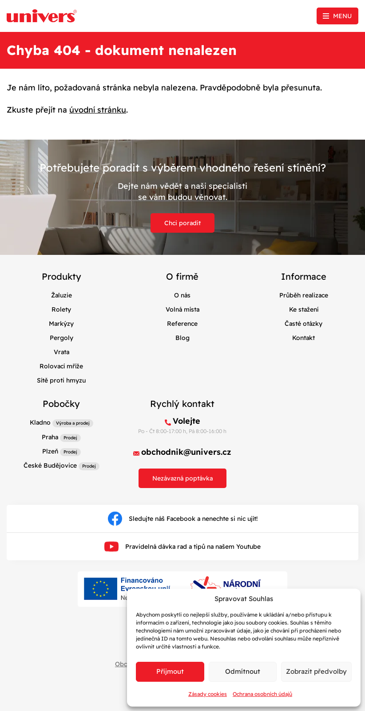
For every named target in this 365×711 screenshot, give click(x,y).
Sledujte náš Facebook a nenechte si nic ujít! (183, 519)
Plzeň (50, 451)
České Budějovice (50, 465)
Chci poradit (182, 223)
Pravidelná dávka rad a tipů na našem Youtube (182, 546)
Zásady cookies (207, 694)
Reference (182, 324)
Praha (50, 437)
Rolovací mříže (61, 366)
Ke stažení (303, 309)
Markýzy (61, 324)
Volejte (186, 421)
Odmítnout (242, 671)
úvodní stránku (97, 110)
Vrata (61, 352)
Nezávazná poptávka (182, 478)
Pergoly (61, 338)
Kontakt (303, 338)
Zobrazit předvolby (316, 671)
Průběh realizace (303, 295)
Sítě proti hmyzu (61, 380)
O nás (182, 295)
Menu (342, 16)
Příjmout (170, 671)
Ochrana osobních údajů (262, 694)
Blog (182, 338)
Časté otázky (303, 324)
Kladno (40, 422)
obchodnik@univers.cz (186, 452)
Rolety (61, 309)
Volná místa (182, 309)
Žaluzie (61, 295)
